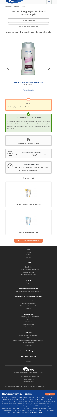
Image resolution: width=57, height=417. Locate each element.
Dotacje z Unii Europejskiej (28, 351)
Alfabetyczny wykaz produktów (29, 269)
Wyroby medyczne (28, 324)
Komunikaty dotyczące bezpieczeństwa (28, 296)
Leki (28, 319)
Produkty (28, 267)
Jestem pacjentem (28, 20)
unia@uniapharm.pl (28, 381)
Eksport (28, 283)
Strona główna (8, 6)
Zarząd (28, 257)
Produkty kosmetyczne (28, 274)
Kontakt (28, 262)
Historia (28, 252)
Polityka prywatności (28, 356)
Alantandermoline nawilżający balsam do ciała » (32, 155)
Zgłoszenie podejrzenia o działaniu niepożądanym (28, 340)
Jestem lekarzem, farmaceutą (28, 26)
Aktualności (28, 301)
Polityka (28, 255)
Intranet (28, 362)
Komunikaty (28, 308)
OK (50, 394)
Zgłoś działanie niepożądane (28, 288)
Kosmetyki (28, 322)
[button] (7, 67)
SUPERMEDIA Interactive (38, 386)
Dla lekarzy (16, 6)
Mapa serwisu (19, 386)
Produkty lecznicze (28, 272)
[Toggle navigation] (49, 2)
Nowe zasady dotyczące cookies (17, 394)
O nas (28, 249)
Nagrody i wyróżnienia (28, 303)
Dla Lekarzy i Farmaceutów (28, 306)
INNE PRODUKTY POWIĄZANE (28, 241)
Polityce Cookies (36, 412)
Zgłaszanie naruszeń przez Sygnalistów (28, 291)
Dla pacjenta (28, 314)
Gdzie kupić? (28, 327)
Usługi (28, 280)
